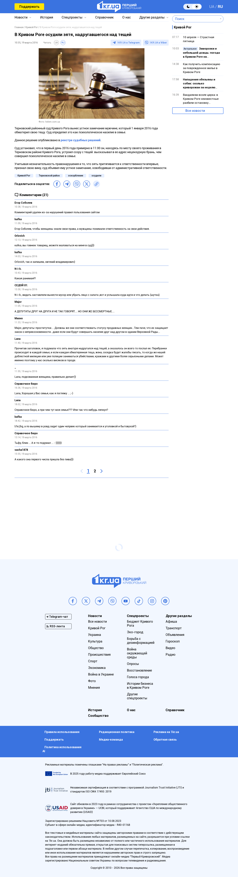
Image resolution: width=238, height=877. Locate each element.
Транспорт (174, 628)
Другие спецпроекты (137, 696)
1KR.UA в (128, 43)
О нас (126, 17)
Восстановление (139, 670)
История (46, 17)
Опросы (133, 664)
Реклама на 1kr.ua (166, 732)
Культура (95, 641)
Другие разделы (152, 17)
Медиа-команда (111, 739)
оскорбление (75, 175)
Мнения (94, 688)
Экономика (97, 668)
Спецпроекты (72, 17)
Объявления (175, 635)
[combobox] (195, 19)
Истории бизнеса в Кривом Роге (140, 686)
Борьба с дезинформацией (140, 641)
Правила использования (61, 732)
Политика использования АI (61, 749)
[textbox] (195, 19)
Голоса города (138, 677)
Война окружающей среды (137, 653)
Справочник (104, 17)
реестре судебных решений (80, 140)
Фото (92, 681)
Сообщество (98, 716)
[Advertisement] (92, 504)
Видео (170, 648)
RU (220, 6)
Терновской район (49, 175)
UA (211, 6)
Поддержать (29, 7)
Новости (21, 17)
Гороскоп (173, 641)
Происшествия (99, 655)
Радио (170, 655)
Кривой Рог (24, 175)
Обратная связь (165, 739)
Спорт (92, 661)
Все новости (195, 111)
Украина (94, 635)
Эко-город (135, 632)
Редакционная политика (116, 732)
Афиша (171, 621)
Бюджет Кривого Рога (140, 623)
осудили (96, 175)
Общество (96, 648)
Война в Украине (101, 674)
